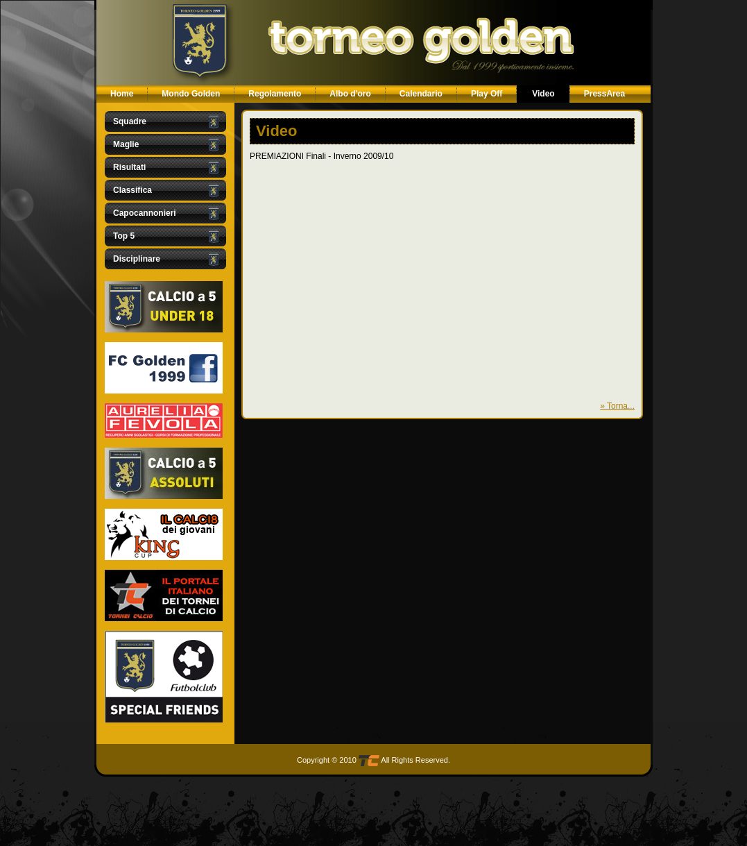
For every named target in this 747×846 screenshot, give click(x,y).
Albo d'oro (350, 94)
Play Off (486, 94)
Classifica (132, 190)
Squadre (129, 121)
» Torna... (617, 406)
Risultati (129, 167)
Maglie (126, 144)
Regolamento (274, 94)
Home (121, 94)
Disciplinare (136, 259)
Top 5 (124, 236)
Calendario (421, 94)
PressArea (604, 94)
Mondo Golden (191, 94)
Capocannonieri (144, 213)
